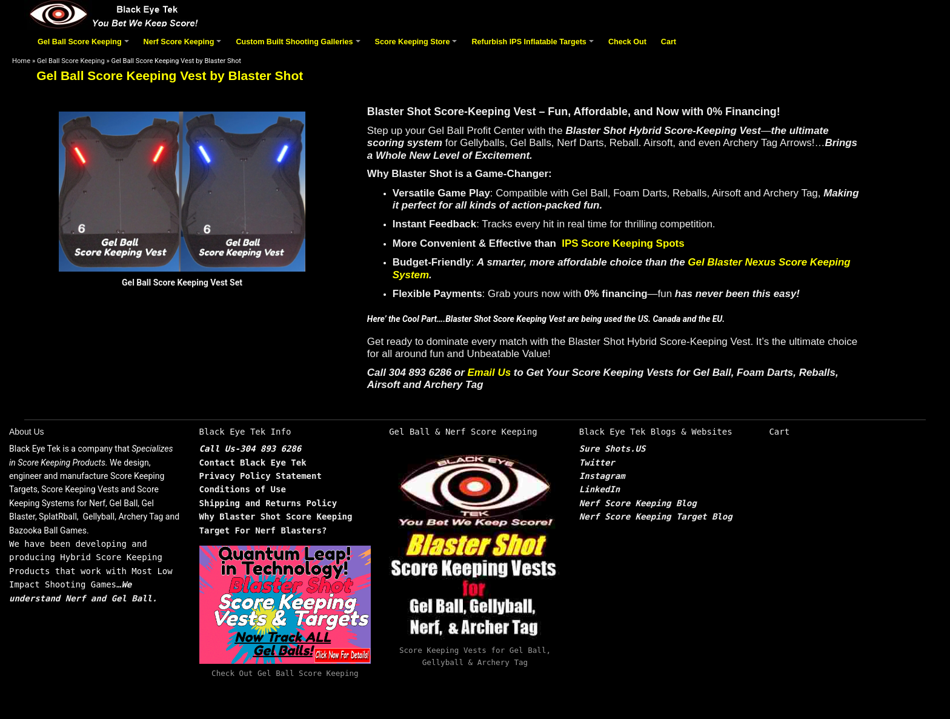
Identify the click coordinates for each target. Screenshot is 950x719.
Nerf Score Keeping (184, 46)
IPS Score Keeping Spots (623, 243)
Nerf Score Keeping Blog (638, 503)
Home (21, 61)
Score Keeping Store (417, 46)
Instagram (602, 476)
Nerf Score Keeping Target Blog (655, 516)
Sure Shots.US (612, 448)
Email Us (489, 372)
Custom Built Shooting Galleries (300, 46)
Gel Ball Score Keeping (85, 46)
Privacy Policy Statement (260, 476)
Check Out (627, 42)
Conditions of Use (242, 489)
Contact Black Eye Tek (253, 462)
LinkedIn (599, 489)
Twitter (597, 462)
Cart (668, 42)
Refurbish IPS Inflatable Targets (534, 46)
